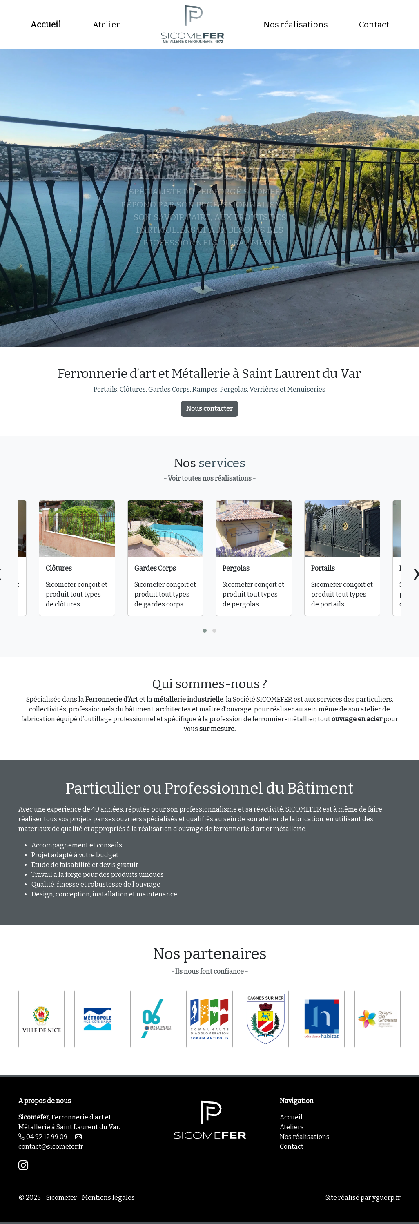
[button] (205, 630)
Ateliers (292, 1127)
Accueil (45, 24)
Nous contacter (209, 408)
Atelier (106, 24)
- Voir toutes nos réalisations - (210, 478)
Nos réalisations (295, 24)
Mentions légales (108, 1198)
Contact (374, 24)
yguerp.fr (386, 1198)
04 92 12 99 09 (42, 1137)
